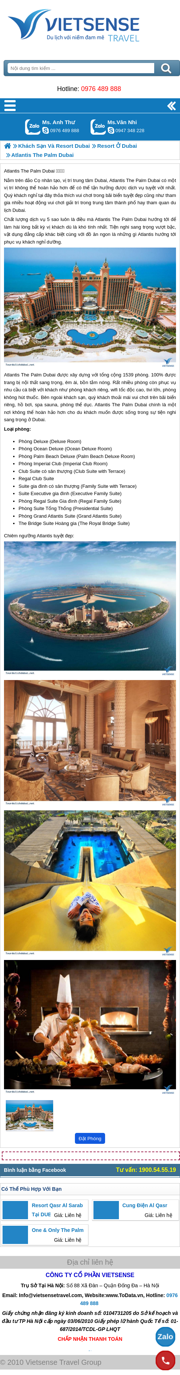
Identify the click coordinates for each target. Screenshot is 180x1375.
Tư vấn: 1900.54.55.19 (146, 1170)
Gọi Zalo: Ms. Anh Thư (33, 127)
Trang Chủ (90, 23)
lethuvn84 (45, 130)
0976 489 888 (101, 88)
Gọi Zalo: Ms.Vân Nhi (98, 127)
